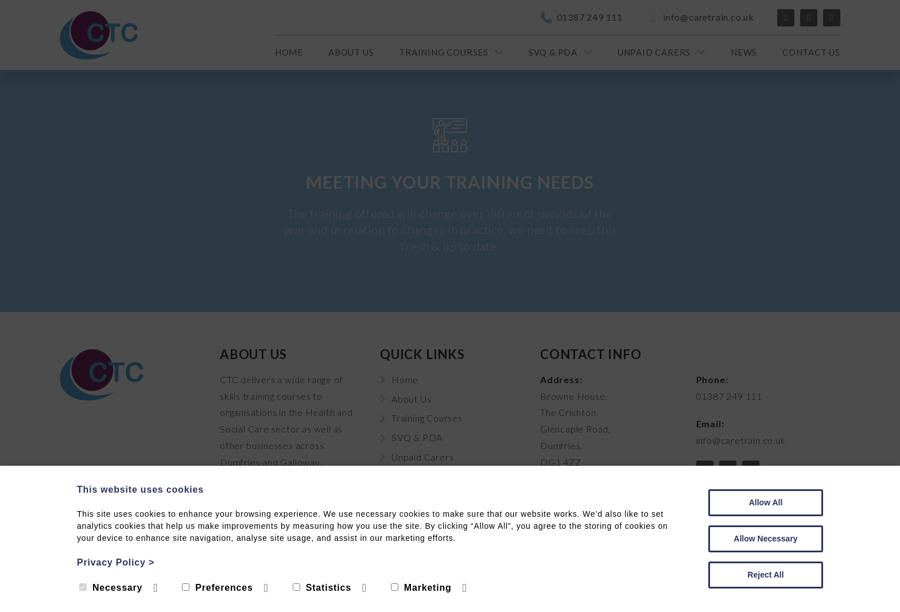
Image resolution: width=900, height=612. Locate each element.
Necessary (110, 587)
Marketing (421, 587)
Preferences (217, 587)
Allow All (766, 502)
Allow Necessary (765, 538)
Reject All (765, 574)
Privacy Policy (115, 562)
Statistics (322, 587)
